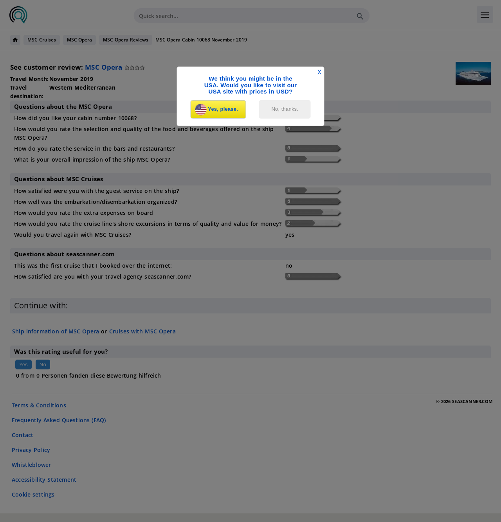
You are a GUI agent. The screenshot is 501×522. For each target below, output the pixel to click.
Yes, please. (216, 109)
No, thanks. (285, 109)
